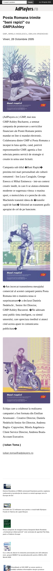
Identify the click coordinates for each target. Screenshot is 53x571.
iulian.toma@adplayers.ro (18, 452)
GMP (5, 34)
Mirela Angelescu (17, 34)
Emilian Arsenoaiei (38, 34)
